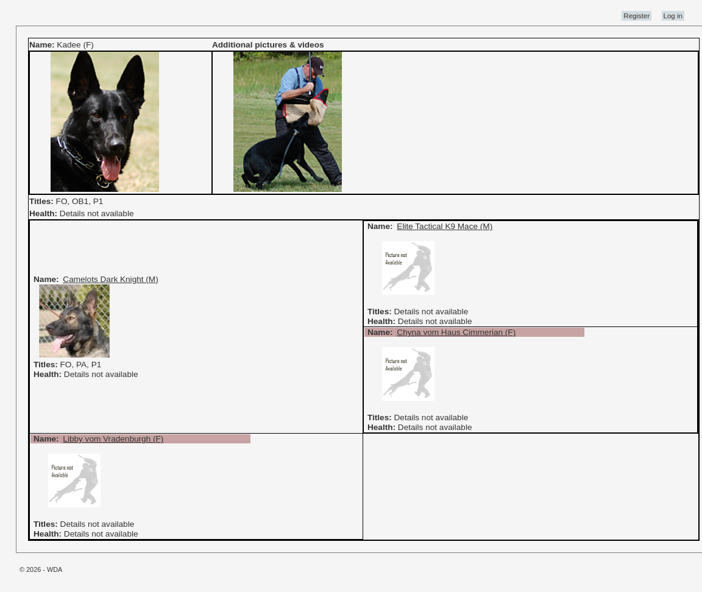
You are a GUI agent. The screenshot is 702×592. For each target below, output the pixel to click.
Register (636, 15)
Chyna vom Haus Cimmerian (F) (456, 332)
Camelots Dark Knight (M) (110, 279)
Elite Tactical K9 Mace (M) (444, 226)
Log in (673, 15)
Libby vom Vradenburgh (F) (113, 438)
